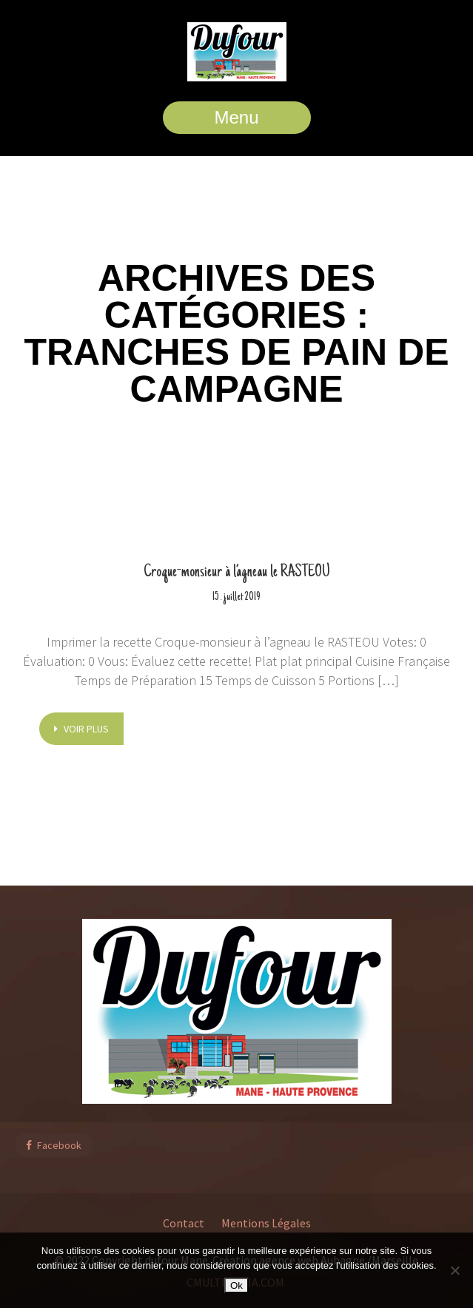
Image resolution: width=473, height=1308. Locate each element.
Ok (236, 1285)
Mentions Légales (266, 1223)
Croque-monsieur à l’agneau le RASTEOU (237, 572)
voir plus (81, 728)
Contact (183, 1223)
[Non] (454, 1270)
